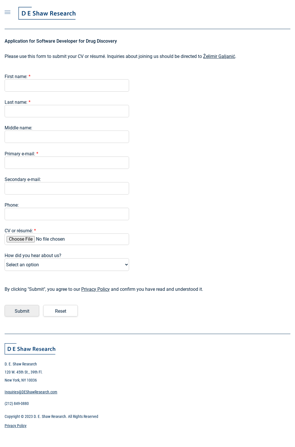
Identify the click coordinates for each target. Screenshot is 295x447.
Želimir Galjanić (219, 56)
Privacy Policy (95, 289)
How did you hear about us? (33, 255)
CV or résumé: (20, 230)
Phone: (12, 205)
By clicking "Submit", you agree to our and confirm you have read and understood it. (104, 289)
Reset (60, 311)
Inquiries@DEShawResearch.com (31, 392)
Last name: (18, 102)
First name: (18, 76)
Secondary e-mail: (23, 179)
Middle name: (18, 128)
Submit (22, 311)
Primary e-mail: (21, 153)
